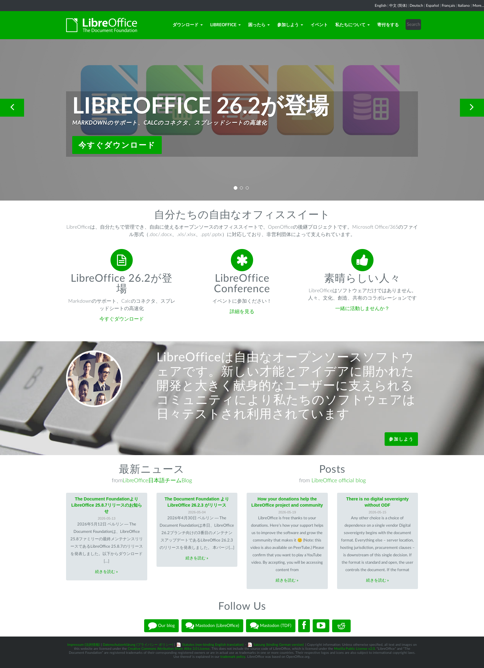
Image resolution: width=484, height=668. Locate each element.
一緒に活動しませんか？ (362, 308)
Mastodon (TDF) (270, 625)
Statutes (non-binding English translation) (213, 644)
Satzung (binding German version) (278, 644)
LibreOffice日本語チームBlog (157, 480)
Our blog (161, 625)
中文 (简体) (398, 5)
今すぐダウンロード (117, 145)
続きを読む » (106, 572)
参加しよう (290, 25)
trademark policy (232, 656)
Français (448, 5)
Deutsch (416, 5)
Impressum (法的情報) (83, 644)
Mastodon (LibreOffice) (212, 625)
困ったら (259, 25)
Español (432, 5)
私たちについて (352, 25)
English (380, 5)
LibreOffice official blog (338, 480)
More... (478, 5)
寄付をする (388, 25)
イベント (319, 25)
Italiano (464, 5)
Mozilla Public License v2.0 (354, 648)
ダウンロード (188, 25)
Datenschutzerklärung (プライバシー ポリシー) (138, 644)
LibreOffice (225, 25)
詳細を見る (242, 311)
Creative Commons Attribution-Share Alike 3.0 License (169, 648)
